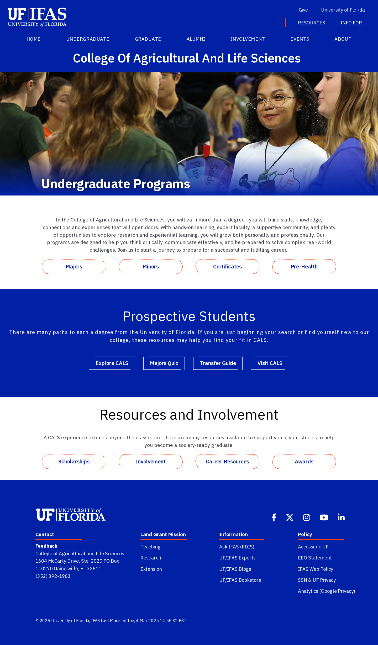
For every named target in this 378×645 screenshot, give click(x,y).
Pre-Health (304, 266)
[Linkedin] (342, 517)
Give (303, 10)
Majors (74, 266)
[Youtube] (324, 517)
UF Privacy (324, 580)
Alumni (196, 39)
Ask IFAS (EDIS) (236, 546)
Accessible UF (313, 546)
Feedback (46, 546)
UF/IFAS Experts (237, 557)
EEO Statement (315, 557)
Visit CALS (270, 363)
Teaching (150, 546)
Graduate (148, 39)
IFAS (95, 620)
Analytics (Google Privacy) (326, 591)
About (342, 39)
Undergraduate (87, 39)
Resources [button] (312, 23)
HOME (34, 39)
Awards (304, 461)
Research (150, 557)
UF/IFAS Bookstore (240, 580)
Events (299, 39)
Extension (151, 569)
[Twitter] (290, 517)
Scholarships (74, 461)
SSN (302, 580)
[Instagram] (307, 517)
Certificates (227, 266)
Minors (151, 266)
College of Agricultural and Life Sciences (79, 553)
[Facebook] (274, 517)
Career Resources (227, 461)
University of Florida (343, 10)
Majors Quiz (164, 363)
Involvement (248, 39)
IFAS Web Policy (315, 569)
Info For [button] (351, 23)
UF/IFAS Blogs (235, 569)
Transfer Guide (218, 363)
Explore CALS (112, 363)
